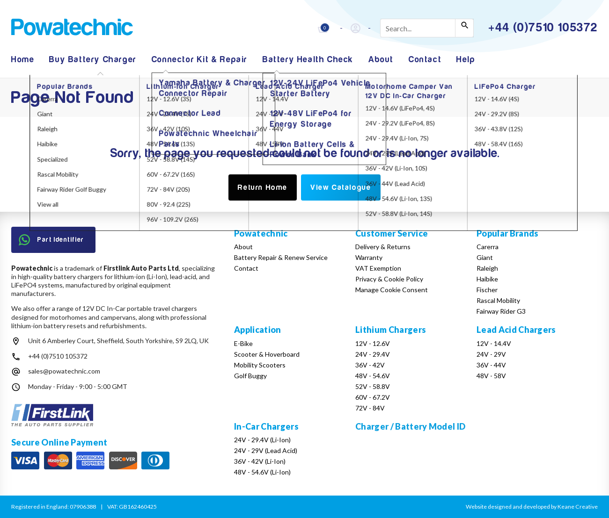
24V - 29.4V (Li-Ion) (262, 440)
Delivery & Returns (383, 247)
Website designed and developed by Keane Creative (532, 506)
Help (465, 59)
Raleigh (487, 268)
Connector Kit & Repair (200, 59)
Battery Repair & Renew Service (281, 257)
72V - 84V (370, 408)
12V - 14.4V (494, 343)
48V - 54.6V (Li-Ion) (262, 472)
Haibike (487, 279)
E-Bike (243, 343)
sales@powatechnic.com (64, 371)
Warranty (368, 257)
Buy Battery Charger (92, 59)
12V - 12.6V (372, 343)
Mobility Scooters (260, 365)
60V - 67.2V (372, 397)
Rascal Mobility (498, 300)
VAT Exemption (378, 268)
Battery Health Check (308, 59)
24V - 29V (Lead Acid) (265, 450)
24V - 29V (491, 354)
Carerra (488, 247)
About (381, 59)
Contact (425, 59)
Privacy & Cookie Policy (389, 279)
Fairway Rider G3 (501, 311)
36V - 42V (370, 365)
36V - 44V (491, 365)
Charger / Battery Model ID (410, 426)
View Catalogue (340, 187)
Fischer (487, 290)
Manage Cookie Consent (391, 290)
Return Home (262, 187)
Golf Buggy (250, 376)
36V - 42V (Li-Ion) (260, 461)
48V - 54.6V (372, 376)
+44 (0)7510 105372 (58, 356)
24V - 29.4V (372, 354)
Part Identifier (51, 239)
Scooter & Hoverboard (267, 354)
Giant (485, 257)
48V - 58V (491, 376)
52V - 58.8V (372, 386)
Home (22, 59)
